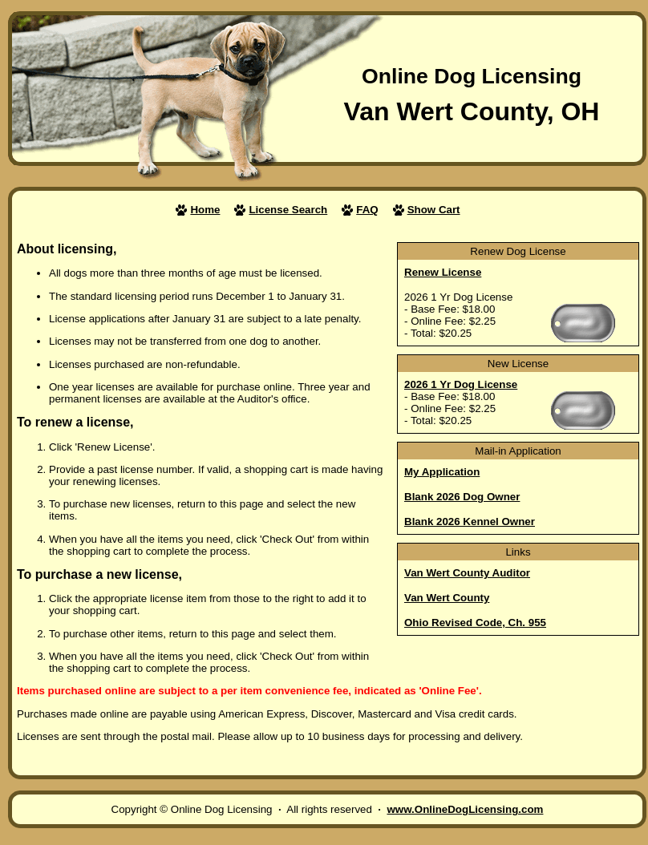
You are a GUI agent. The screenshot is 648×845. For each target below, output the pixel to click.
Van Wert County (446, 598)
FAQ (367, 210)
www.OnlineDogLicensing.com (465, 809)
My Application (442, 472)
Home (205, 210)
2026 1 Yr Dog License (460, 384)
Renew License (442, 272)
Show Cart (433, 210)
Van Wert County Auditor (467, 573)
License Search (288, 210)
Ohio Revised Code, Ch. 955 (475, 623)
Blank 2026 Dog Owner (462, 497)
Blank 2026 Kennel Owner (469, 521)
